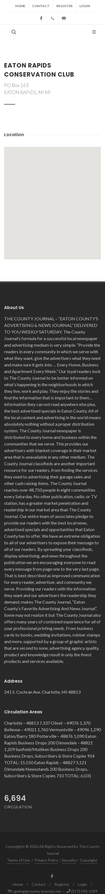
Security (69, 860)
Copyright (88, 860)
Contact (40, 6)
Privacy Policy (46, 860)
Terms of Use (18, 860)
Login (84, 6)
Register (64, 6)
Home (20, 6)
